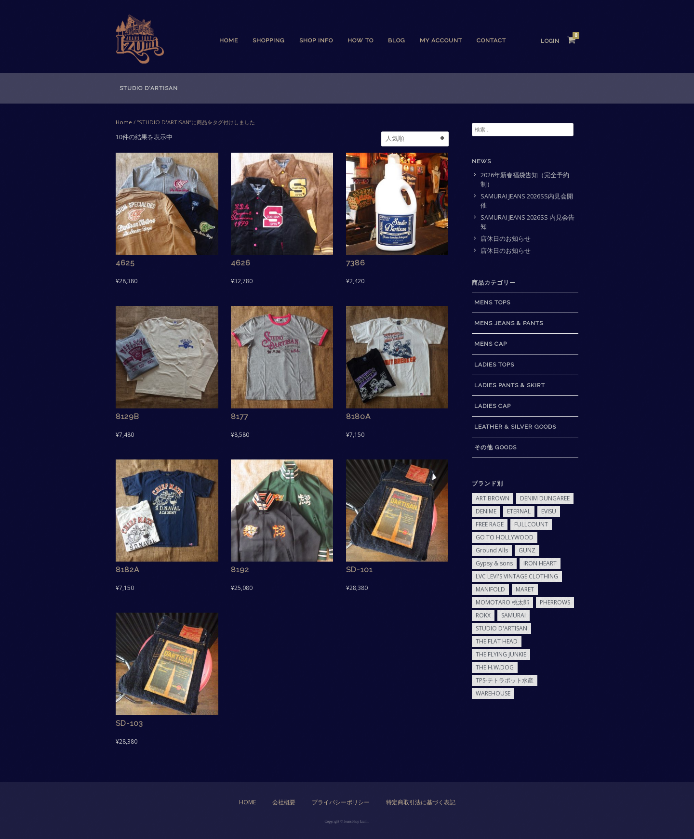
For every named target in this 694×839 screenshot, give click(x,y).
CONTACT (491, 40)
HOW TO (360, 40)
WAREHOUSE (493, 693)
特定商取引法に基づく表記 (420, 802)
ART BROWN (492, 498)
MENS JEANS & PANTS (508, 323)
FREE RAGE (490, 524)
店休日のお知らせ (505, 239)
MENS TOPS (492, 302)
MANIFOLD (490, 589)
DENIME (486, 511)
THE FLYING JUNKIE (501, 654)
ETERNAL (519, 511)
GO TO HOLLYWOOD (505, 537)
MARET (525, 589)
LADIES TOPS (494, 364)
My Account (441, 40)
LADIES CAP (492, 406)
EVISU (548, 511)
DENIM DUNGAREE (545, 498)
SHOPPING (269, 40)
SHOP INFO (316, 40)
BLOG (396, 40)
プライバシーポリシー (341, 802)
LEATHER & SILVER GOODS (515, 426)
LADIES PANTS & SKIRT (509, 385)
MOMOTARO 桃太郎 (502, 602)
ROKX (483, 615)
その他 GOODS (495, 447)
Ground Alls (492, 550)
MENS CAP (490, 344)
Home (228, 40)
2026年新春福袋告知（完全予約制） (524, 179)
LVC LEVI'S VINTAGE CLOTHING (517, 576)
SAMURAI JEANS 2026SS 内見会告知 (527, 222)
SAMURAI (513, 615)
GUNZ (527, 550)
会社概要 (283, 802)
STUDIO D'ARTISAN (501, 628)
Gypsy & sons (494, 563)
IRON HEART (540, 563)
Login (550, 41)
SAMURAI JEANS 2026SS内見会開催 (526, 201)
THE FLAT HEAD (497, 641)
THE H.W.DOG (495, 667)
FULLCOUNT (531, 524)
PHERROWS (555, 602)
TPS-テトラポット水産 (505, 680)
